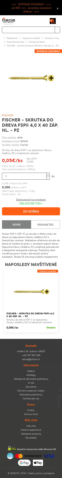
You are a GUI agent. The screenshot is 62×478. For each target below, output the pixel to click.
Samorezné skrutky (15, 41)
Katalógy (31, 374)
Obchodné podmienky (31, 394)
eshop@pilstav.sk (31, 359)
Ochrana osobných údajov (31, 390)
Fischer (7, 115)
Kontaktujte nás (31, 398)
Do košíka (31, 211)
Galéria (31, 370)
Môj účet (31, 425)
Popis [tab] (17, 224)
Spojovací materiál (31, 38)
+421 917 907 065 (31, 355)
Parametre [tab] (45, 224)
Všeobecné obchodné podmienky (31, 378)
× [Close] (58, 7)
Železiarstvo (12, 38)
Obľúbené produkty (31, 433)
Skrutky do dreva (37, 41)
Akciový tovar (31, 414)
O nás (31, 382)
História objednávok (31, 429)
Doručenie (31, 386)
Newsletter (31, 437)
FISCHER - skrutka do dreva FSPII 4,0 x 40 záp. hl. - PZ (33, 45)
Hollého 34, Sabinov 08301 (31, 351)
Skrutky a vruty (52, 38)
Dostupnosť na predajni (31, 199)
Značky (31, 410)
